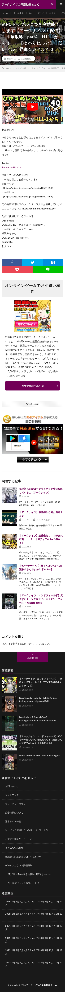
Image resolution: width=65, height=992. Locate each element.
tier (30, 13)
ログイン (31, 643)
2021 (7, 962)
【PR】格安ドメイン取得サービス (22, 883)
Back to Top (32, 657)
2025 (7, 913)
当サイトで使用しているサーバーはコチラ (26, 830)
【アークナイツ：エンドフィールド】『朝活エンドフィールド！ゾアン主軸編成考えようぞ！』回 (40, 682)
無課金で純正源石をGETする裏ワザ (23, 856)
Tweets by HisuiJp (11, 167)
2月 (17, 901)
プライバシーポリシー (16, 803)
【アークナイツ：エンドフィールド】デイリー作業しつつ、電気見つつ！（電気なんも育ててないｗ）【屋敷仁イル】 (40, 740)
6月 (34, 913)
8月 (42, 913)
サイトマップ (12, 795)
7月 (38, 913)
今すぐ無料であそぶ (33, 385)
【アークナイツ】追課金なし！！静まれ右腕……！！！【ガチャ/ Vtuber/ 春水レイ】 (41, 539)
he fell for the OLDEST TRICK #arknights (39, 755)
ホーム (5, 13)
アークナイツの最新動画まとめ (41, 985)
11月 (56, 913)
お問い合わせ (12, 786)
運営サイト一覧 (13, 821)
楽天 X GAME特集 (14, 847)
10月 (51, 913)
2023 (7, 938)
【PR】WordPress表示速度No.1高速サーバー (28, 874)
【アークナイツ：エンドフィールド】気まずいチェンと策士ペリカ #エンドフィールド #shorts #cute (41, 599)
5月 (30, 913)
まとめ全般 (18, 13)
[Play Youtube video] (32, 106)
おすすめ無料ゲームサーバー (19, 839)
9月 (46, 913)
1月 (13, 901)
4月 (26, 901)
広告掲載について (14, 812)
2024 (7, 926)
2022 (7, 950)
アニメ (41, 13)
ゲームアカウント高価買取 (18, 865)
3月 (21, 901)
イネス (52, 13)
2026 (7, 901)
